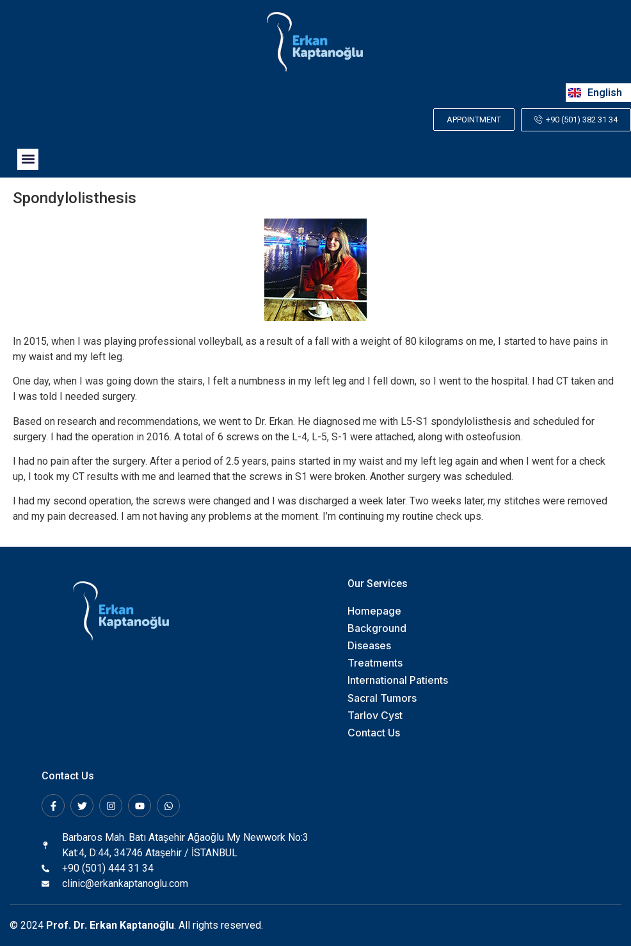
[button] (27, 159)
